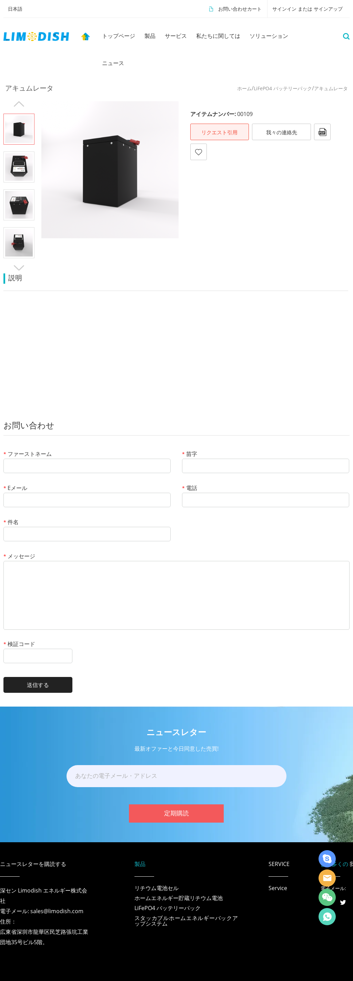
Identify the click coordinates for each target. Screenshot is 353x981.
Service (278, 888)
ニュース (113, 63)
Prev (18, 104)
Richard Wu (327, 858)
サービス (176, 36)
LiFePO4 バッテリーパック (283, 88)
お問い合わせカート (240, 9)
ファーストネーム (27, 454)
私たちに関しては (218, 36)
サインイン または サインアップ (307, 9)
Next (18, 268)
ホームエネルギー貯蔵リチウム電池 (178, 898)
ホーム (244, 88)
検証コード (19, 644)
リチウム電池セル (156, 888)
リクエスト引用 (219, 132)
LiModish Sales (327, 878)
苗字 (189, 454)
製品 (149, 36)
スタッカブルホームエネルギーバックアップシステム (186, 920)
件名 (11, 522)
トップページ (118, 36)
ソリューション (269, 36)
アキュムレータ (331, 88)
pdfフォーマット (322, 132)
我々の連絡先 (281, 132)
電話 (189, 488)
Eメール (15, 488)
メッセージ (19, 556)
